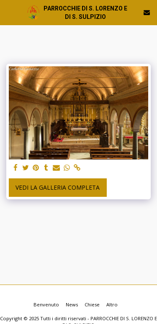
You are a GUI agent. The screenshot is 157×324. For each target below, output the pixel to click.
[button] (9, 12)
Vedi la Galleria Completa (57, 187)
